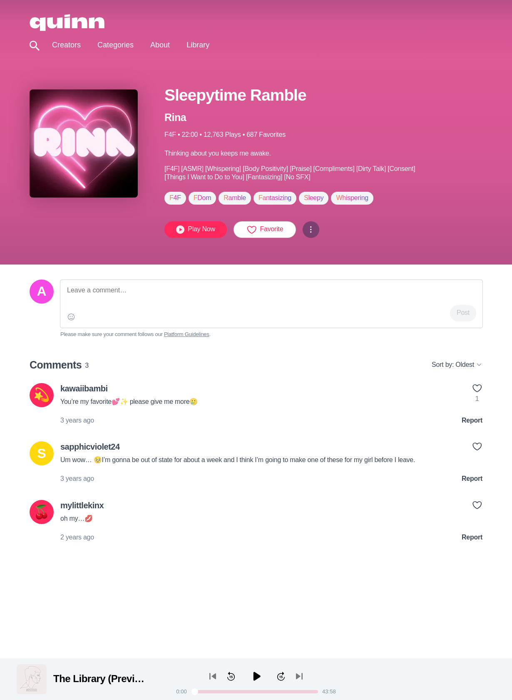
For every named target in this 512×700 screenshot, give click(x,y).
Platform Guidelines (186, 334)
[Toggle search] (35, 45)
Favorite (264, 230)
